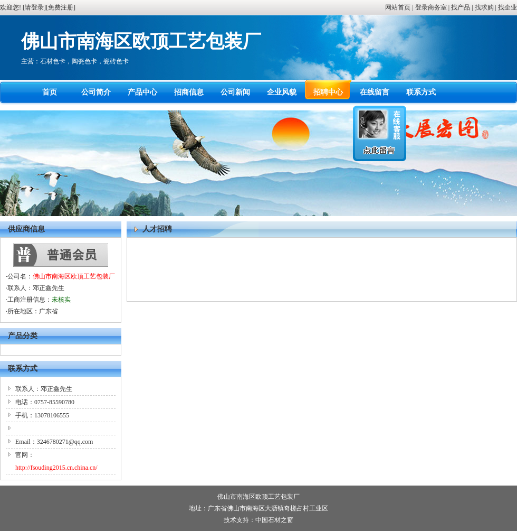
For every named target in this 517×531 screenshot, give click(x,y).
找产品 (460, 7)
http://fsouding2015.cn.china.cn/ (56, 467)
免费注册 (60, 7)
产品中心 (142, 92)
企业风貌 (281, 92)
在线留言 (374, 92)
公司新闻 (235, 92)
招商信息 (189, 92)
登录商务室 (431, 7)
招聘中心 (328, 92)
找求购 (484, 7)
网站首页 (397, 7)
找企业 (507, 7)
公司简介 (96, 92)
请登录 (34, 7)
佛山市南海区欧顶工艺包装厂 (74, 276)
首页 (49, 92)
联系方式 (421, 92)
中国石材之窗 (274, 520)
